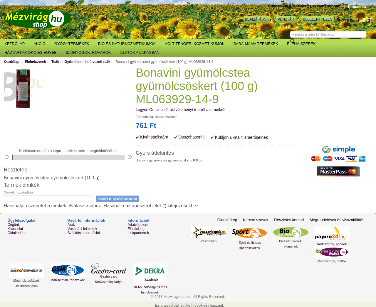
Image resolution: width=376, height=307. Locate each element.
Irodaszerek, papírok (332, 244)
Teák (55, 62)
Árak (71, 225)
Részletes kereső (290, 220)
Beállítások (257, 19)
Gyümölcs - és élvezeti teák (87, 62)
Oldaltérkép (17, 233)
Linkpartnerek (138, 233)
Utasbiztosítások (26, 286)
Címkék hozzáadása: (19, 192)
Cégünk (14, 225)
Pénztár (286, 19)
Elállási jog (135, 229)
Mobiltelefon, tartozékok (68, 280)
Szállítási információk (84, 233)
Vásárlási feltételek (82, 229)
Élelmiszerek (35, 62)
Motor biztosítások (26, 280)
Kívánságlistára (154, 137)
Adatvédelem (137, 225)
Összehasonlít (192, 137)
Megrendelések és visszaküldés (337, 220)
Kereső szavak (256, 220)
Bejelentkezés (317, 19)
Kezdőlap (11, 62)
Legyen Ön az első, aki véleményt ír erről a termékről (180, 109)
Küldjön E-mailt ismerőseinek (241, 137)
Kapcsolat (357, 6)
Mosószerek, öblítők (332, 261)
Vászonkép (208, 241)
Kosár (339, 20)
